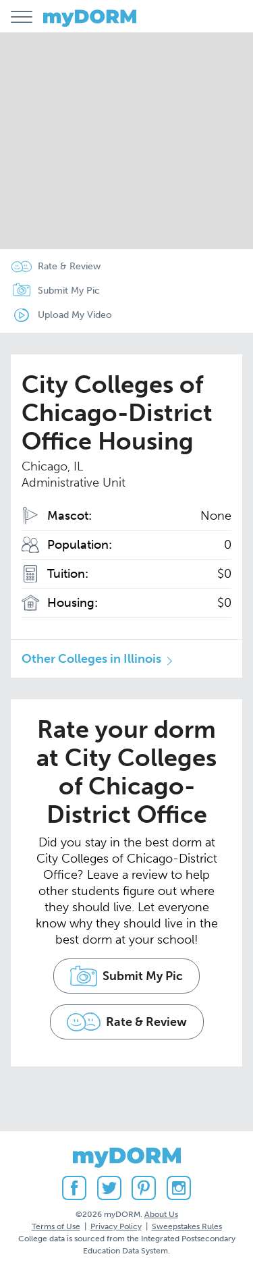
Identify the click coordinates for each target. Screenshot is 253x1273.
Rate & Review (69, 266)
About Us (161, 1214)
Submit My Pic (69, 290)
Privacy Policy (116, 1226)
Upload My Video (75, 315)
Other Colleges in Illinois (91, 658)
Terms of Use (56, 1226)
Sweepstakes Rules (187, 1226)
